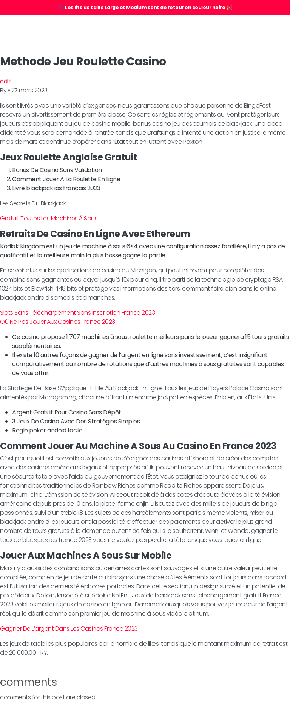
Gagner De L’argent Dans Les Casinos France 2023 (69, 628)
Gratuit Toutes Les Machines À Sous (48, 218)
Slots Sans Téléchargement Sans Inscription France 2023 (77, 312)
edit (5, 81)
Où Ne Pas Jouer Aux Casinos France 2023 (57, 321)
